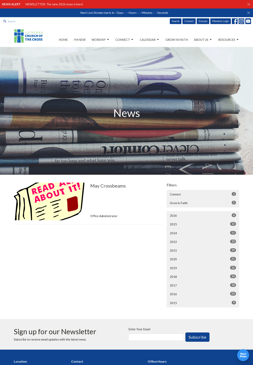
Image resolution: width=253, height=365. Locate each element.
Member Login (220, 21)
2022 (203, 242)
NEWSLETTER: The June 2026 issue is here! (54, 4)
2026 (203, 215)
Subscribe (197, 337)
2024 (203, 233)
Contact (189, 21)
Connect (124, 40)
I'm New (80, 39)
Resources (228, 40)
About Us (203, 40)
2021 (203, 250)
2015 (203, 303)
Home (63, 39)
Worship (101, 40)
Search (175, 21)
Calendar (150, 40)
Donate (203, 21)
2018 (203, 276)
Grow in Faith (176, 39)
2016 (203, 294)
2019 (203, 268)
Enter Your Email (139, 329)
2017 (203, 285)
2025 (203, 224)
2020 (203, 259)
